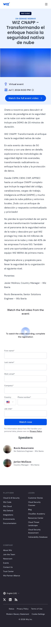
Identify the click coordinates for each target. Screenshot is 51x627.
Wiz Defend (8, 510)
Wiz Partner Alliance (11, 575)
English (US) (11, 593)
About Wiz (7, 550)
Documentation (9, 523)
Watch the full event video (25, 98)
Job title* (8, 409)
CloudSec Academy (36, 514)
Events (6, 563)
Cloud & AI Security (11, 498)
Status (11, 609)
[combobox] (10, 402)
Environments (9, 519)
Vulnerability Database (37, 537)
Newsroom (7, 558)
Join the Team (9, 554)
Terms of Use (36, 609)
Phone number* (24, 397)
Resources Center (35, 518)
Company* (9, 385)
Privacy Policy (36, 431)
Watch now (25, 422)
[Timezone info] (33, 90)
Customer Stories (35, 498)
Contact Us (8, 567)
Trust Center (8, 571)
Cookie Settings (38, 614)
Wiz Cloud (7, 506)
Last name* (9, 362)
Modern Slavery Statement (17, 614)
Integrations (8, 515)
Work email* (9, 374)
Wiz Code (7, 502)
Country (7, 397)
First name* (9, 350)
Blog (30, 509)
